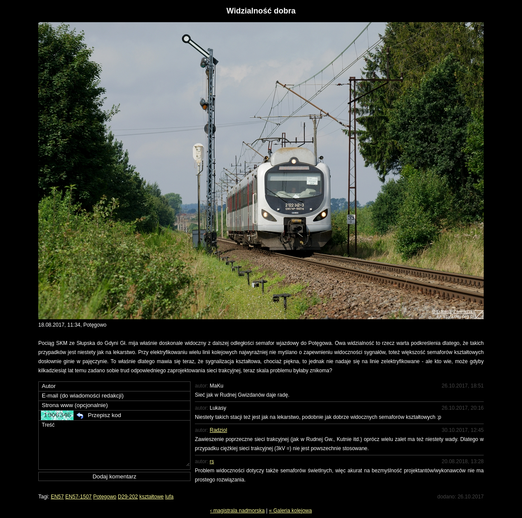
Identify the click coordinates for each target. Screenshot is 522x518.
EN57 (57, 497)
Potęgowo (104, 497)
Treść (115, 443)
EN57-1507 (78, 497)
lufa (169, 497)
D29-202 (128, 497)
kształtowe (151, 497)
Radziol (218, 430)
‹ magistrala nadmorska (237, 511)
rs (212, 461)
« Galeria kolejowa (290, 511)
